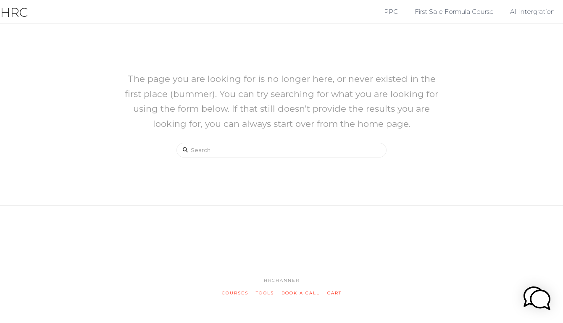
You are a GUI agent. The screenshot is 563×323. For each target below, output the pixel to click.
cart (334, 293)
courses (235, 293)
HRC (14, 12)
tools (265, 293)
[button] (555, 8)
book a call (301, 293)
